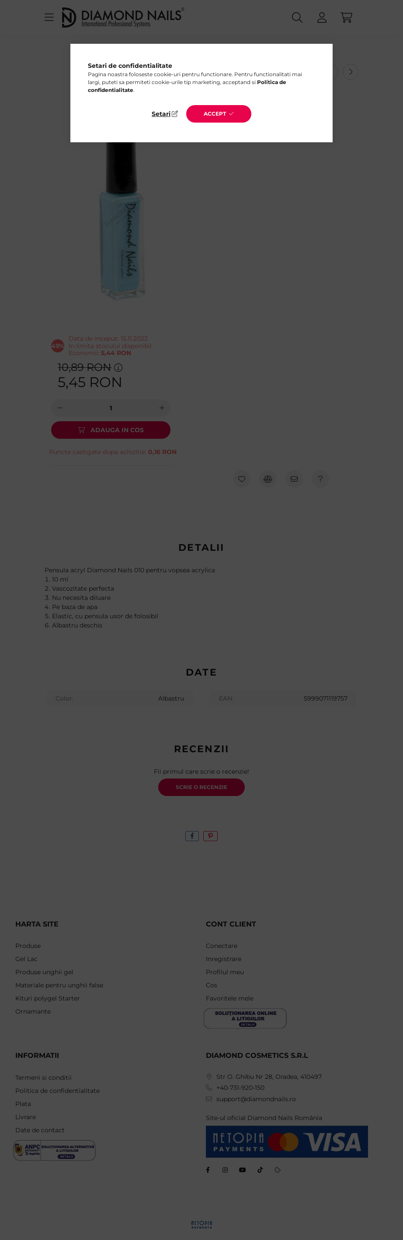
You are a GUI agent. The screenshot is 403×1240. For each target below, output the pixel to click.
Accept (215, 113)
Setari (161, 114)
